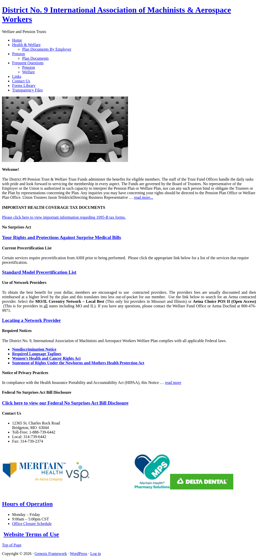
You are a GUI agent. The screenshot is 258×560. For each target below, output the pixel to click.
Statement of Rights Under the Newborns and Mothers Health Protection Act (78, 363)
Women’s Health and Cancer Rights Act (46, 358)
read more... (143, 197)
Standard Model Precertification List (39, 272)
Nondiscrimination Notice (34, 349)
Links (16, 76)
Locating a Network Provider (31, 320)
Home (17, 40)
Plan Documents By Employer (46, 49)
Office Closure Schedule (32, 523)
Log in (95, 553)
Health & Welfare (26, 45)
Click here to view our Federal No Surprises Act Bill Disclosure (65, 403)
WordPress (78, 553)
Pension (18, 54)
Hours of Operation (27, 504)
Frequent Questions (28, 63)
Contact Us (21, 81)
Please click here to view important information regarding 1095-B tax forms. (64, 217)
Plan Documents (35, 58)
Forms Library (24, 85)
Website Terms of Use (31, 534)
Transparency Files (27, 90)
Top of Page (11, 545)
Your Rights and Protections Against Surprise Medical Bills (61, 237)
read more (173, 382)
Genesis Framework (51, 553)
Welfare (28, 72)
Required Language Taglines (36, 354)
